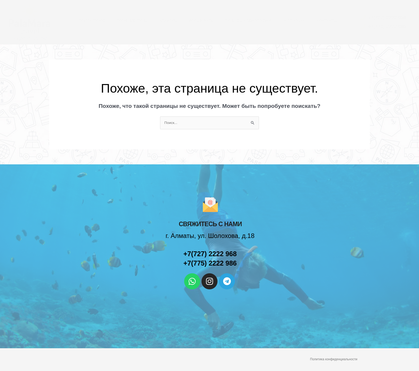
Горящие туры (132, 20)
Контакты (326, 20)
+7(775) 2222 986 (210, 263)
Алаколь (168, 20)
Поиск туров (92, 20)
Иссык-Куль (201, 20)
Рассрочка (293, 20)
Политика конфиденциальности (333, 359)
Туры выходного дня (248, 20)
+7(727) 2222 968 (210, 254)
